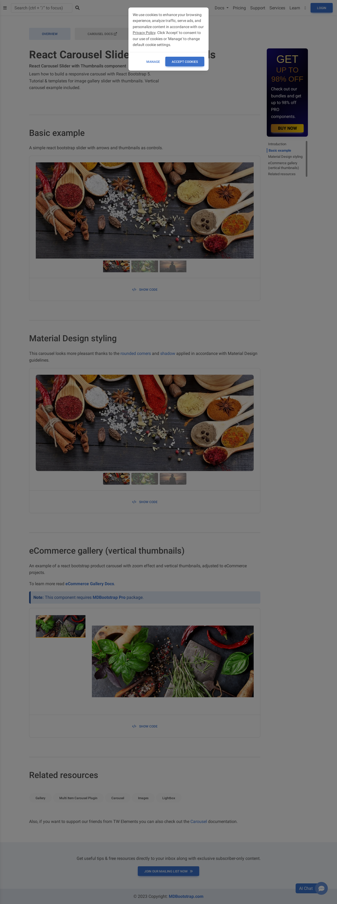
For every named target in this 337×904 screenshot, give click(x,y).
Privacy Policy (144, 32)
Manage (153, 62)
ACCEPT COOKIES (185, 62)
